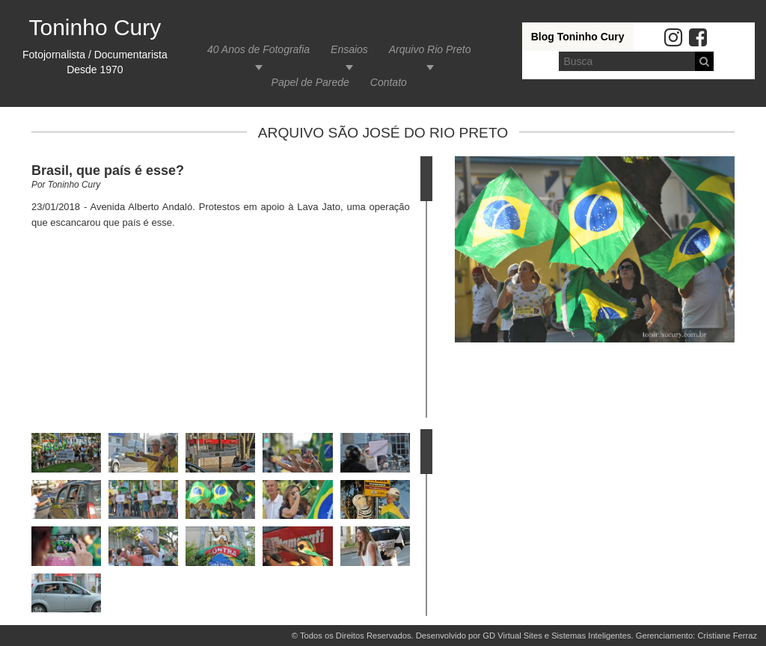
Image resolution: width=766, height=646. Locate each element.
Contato (388, 82)
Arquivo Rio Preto (430, 49)
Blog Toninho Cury (578, 37)
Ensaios (349, 49)
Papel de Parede (310, 82)
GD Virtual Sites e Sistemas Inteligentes (556, 635)
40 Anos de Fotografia (258, 49)
